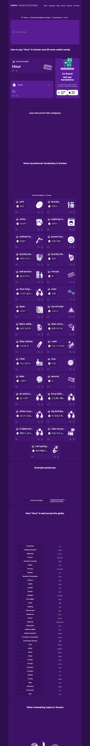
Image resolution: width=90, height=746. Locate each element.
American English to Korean (40, 17)
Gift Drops (76, 5)
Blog (58, 5)
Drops (45, 5)
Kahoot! (63, 5)
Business (69, 5)
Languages (52, 5)
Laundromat (57, 17)
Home (26, 17)
